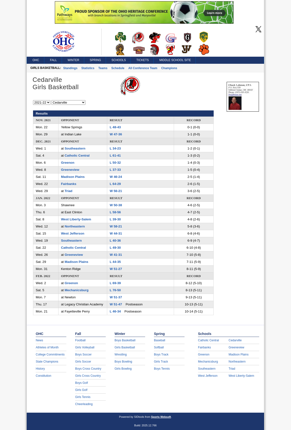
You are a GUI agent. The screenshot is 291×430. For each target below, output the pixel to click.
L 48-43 (115, 127)
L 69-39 (115, 283)
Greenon (67, 162)
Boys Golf (81, 383)
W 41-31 (116, 255)
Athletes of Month (47, 347)
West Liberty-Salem (76, 219)
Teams (102, 68)
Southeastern (75, 148)
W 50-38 (116, 205)
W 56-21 (116, 191)
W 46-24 (116, 177)
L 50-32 (115, 162)
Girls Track (161, 361)
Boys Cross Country (88, 368)
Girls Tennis (82, 397)
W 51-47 (116, 304)
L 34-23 (115, 148)
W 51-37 (116, 297)
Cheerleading (84, 404)
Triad (68, 191)
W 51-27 (116, 269)
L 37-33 (115, 170)
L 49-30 (115, 247)
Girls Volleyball (84, 347)
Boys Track (161, 354)
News (39, 340)
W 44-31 (116, 233)
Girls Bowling (123, 368)
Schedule (117, 68)
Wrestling (121, 354)
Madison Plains (73, 177)
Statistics (87, 68)
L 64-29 (115, 184)
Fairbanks (68, 184)
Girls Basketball (125, 347)
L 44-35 (115, 262)
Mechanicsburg (77, 290)
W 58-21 (116, 226)
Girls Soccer (83, 361)
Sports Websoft (161, 416)
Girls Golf (81, 390)
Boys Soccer (83, 354)
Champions (169, 68)
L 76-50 (115, 290)
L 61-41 (115, 155)
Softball (159, 347)
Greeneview (70, 170)
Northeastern (75, 226)
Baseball (159, 340)
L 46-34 (115, 311)
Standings (70, 68)
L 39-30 (115, 219)
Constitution (43, 375)
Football (80, 340)
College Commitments (50, 354)
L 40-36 (115, 240)
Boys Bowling (123, 361)
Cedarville (235, 340)
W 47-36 (116, 134)
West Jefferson (72, 233)
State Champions (47, 361)
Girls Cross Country (88, 375)
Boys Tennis (162, 368)
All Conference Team (142, 68)
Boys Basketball (125, 340)
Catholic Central (77, 155)
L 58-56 (115, 212)
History (40, 368)
